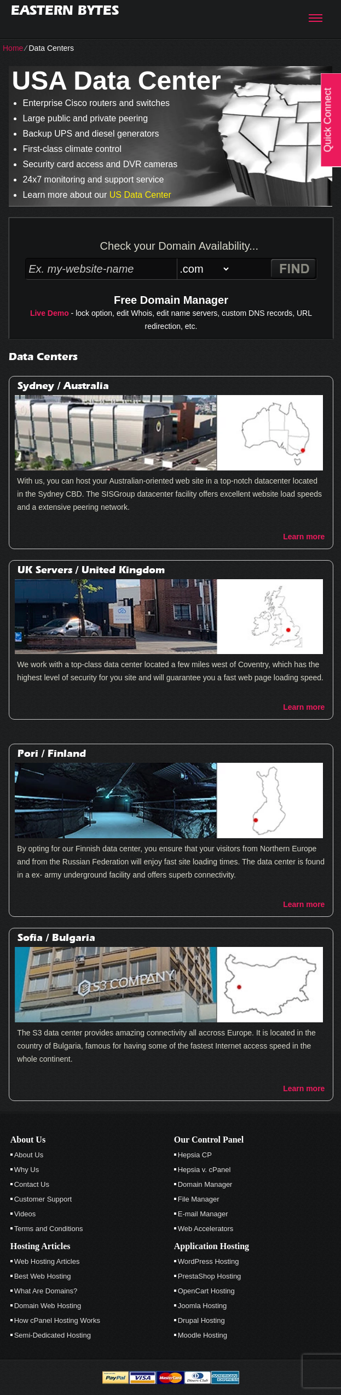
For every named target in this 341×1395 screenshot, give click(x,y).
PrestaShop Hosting (209, 1276)
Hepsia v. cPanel (204, 1170)
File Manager (198, 1199)
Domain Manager (205, 1184)
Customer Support (43, 1199)
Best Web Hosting (42, 1276)
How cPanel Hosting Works (57, 1320)
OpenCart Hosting (206, 1291)
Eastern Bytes (65, 10)
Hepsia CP (195, 1155)
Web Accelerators (206, 1229)
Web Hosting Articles (47, 1261)
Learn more (304, 536)
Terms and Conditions (48, 1229)
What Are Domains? (46, 1291)
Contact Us (31, 1184)
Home (13, 48)
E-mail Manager (203, 1214)
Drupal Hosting (201, 1320)
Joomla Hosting (202, 1306)
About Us (28, 1155)
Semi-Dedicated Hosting (52, 1335)
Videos (25, 1214)
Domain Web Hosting (48, 1306)
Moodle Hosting (202, 1335)
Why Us (26, 1170)
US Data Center (140, 194)
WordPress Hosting (208, 1261)
